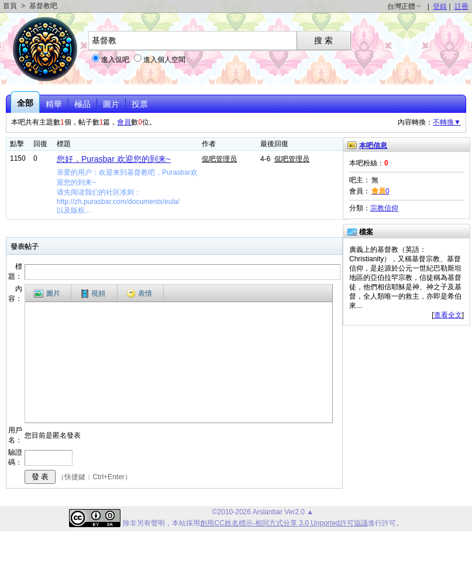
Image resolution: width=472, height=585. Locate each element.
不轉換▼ (447, 122)
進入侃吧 (115, 60)
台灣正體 (401, 6)
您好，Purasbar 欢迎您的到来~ (114, 159)
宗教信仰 (384, 208)
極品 (82, 104)
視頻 (93, 293)
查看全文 (448, 315)
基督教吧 (43, 6)
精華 (54, 104)
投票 (140, 104)
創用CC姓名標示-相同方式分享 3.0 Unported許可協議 (283, 523)
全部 (25, 103)
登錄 (440, 6)
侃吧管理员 (219, 159)
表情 (139, 293)
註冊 (461, 6)
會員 (124, 122)
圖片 (111, 104)
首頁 (10, 6)
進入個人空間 (164, 60)
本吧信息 (373, 145)
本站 (179, 523)
